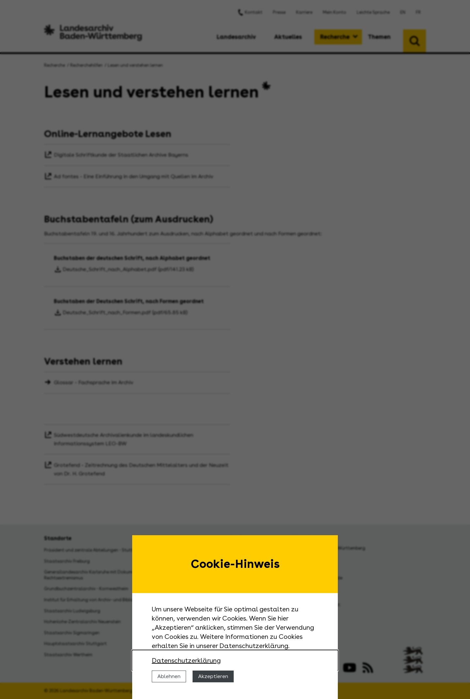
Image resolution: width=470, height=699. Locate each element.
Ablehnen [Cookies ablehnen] (168, 676)
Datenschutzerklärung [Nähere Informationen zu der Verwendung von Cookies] (186, 660)
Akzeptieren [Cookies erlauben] (213, 676)
